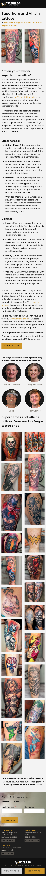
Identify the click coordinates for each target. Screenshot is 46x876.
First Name (29, 807)
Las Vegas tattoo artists (25, 97)
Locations (19, 866)
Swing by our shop (19, 319)
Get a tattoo (11, 345)
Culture (8, 866)
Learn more (8, 840)
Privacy (30, 866)
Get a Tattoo (34, 871)
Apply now (7, 853)
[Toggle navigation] (41, 3)
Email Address (7, 807)
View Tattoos (11, 871)
